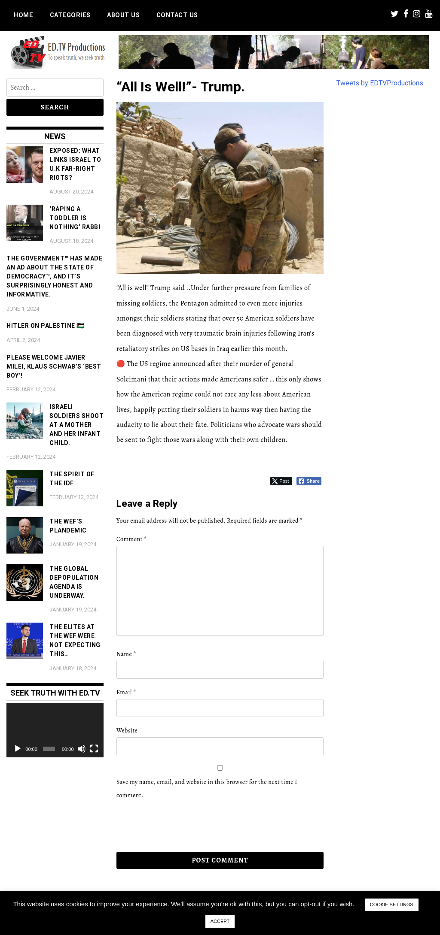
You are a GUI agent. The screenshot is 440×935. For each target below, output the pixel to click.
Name (126, 654)
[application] (55, 730)
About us (123, 15)
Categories (70, 15)
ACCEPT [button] (220, 921)
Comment (131, 539)
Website (127, 730)
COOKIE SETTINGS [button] (391, 904)
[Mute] (81, 748)
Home (23, 15)
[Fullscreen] (94, 748)
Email (126, 692)
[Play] (17, 748)
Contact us (177, 15)
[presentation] (175, 826)
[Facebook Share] (308, 481)
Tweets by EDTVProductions (379, 83)
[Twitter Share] (281, 481)
